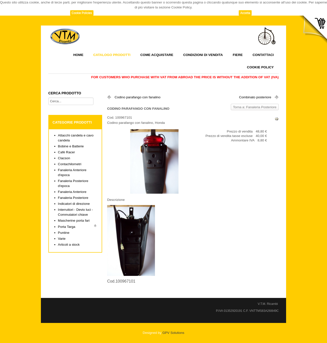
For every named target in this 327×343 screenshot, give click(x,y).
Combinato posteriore (255, 97)
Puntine (63, 233)
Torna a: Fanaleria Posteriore (254, 107)
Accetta (245, 13)
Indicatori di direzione (74, 204)
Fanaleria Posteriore (73, 198)
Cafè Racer (66, 152)
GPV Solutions (173, 333)
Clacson (64, 158)
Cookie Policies (82, 13)
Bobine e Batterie (71, 146)
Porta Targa (66, 227)
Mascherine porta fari (74, 220)
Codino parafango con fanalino (137, 97)
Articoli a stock (69, 244)
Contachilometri (69, 164)
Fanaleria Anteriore (72, 192)
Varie (62, 238)
